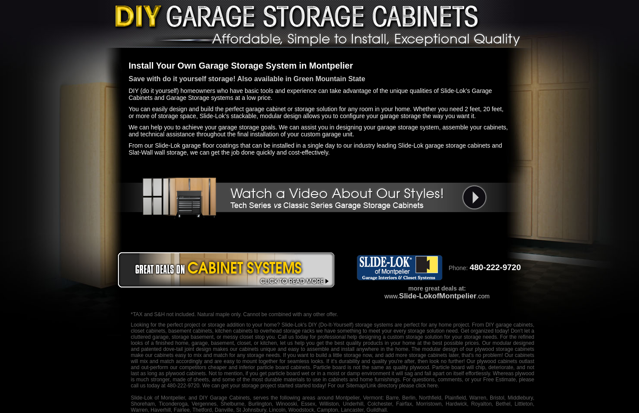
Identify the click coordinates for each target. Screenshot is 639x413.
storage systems (374, 325)
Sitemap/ (355, 386)
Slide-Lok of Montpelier (158, 398)
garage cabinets (514, 325)
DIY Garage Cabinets (224, 398)
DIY (312, 325)
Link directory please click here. (403, 386)
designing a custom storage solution (400, 337)
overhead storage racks (287, 331)
